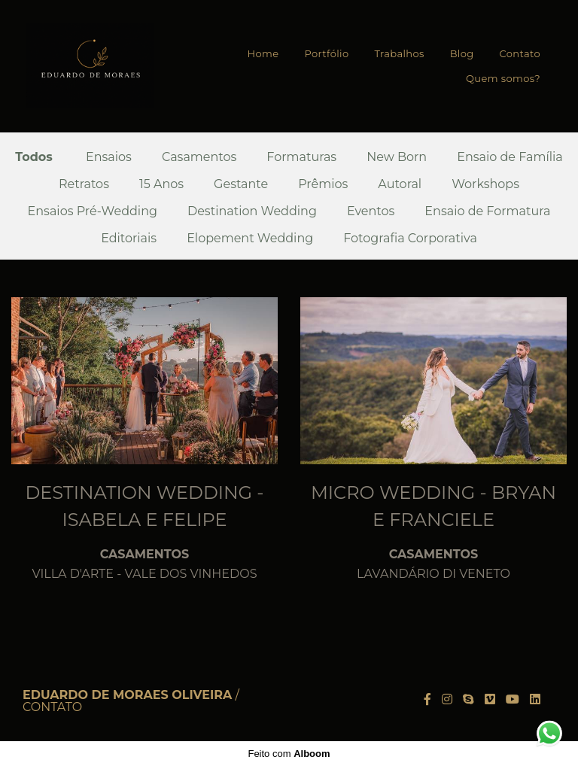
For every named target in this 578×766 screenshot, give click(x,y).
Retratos (84, 184)
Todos (34, 157)
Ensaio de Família (510, 157)
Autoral (399, 184)
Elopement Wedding (250, 239)
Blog (462, 53)
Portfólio (326, 53)
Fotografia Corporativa (410, 239)
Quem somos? (503, 78)
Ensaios (109, 157)
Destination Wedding (252, 211)
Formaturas (301, 157)
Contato (519, 53)
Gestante (241, 184)
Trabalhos (399, 53)
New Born (397, 157)
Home (263, 53)
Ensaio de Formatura (487, 211)
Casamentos (199, 157)
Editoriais (129, 239)
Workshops (485, 184)
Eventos (370, 211)
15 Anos (161, 184)
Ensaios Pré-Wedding (92, 211)
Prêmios (323, 184)
